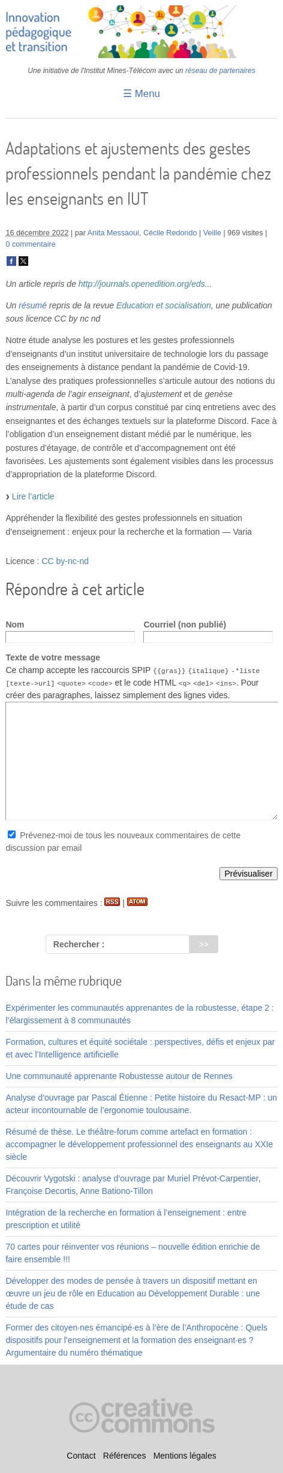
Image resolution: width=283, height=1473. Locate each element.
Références (124, 1455)
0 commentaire (30, 244)
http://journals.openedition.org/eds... (145, 284)
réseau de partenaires (220, 70)
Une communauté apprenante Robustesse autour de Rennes (118, 1076)
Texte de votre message (52, 657)
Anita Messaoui (113, 233)
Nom (14, 624)
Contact (81, 1455)
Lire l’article (33, 496)
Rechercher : (79, 944)
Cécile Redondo (170, 233)
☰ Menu (141, 93)
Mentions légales (184, 1455)
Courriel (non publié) (184, 624)
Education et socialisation (163, 305)
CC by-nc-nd (65, 561)
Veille (212, 233)
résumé (33, 305)
